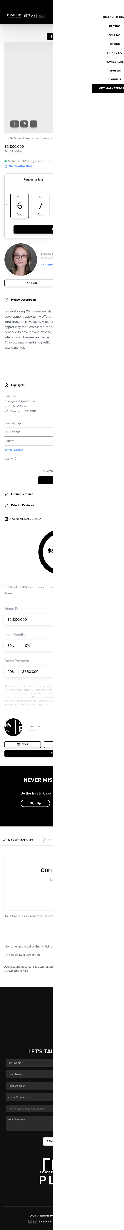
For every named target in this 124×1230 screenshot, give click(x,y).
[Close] (115, 1189)
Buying (62, 981)
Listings (62, 976)
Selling (62, 987)
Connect (62, 1008)
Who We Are (62, 1003)
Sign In (109, 4)
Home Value (62, 997)
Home (62, 971)
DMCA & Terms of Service (94, 1225)
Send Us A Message (62, 1113)
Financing (62, 992)
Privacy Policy (69, 1225)
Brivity (19, 1225)
